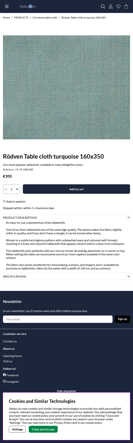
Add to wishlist (14, 201)
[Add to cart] (76, 189)
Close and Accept (43, 429)
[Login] (111, 6)
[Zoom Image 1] (66, 87)
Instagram (12, 381)
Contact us (10, 341)
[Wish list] (118, 6)
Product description (20, 217)
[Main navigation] (7, 6)
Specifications (14, 276)
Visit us (7, 361)
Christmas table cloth (45, 17)
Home (6, 17)
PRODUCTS (21, 17)
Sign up (122, 318)
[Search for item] (103, 6)
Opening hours (12, 356)
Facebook (12, 375)
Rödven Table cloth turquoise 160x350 (83, 17)
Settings (17, 429)
